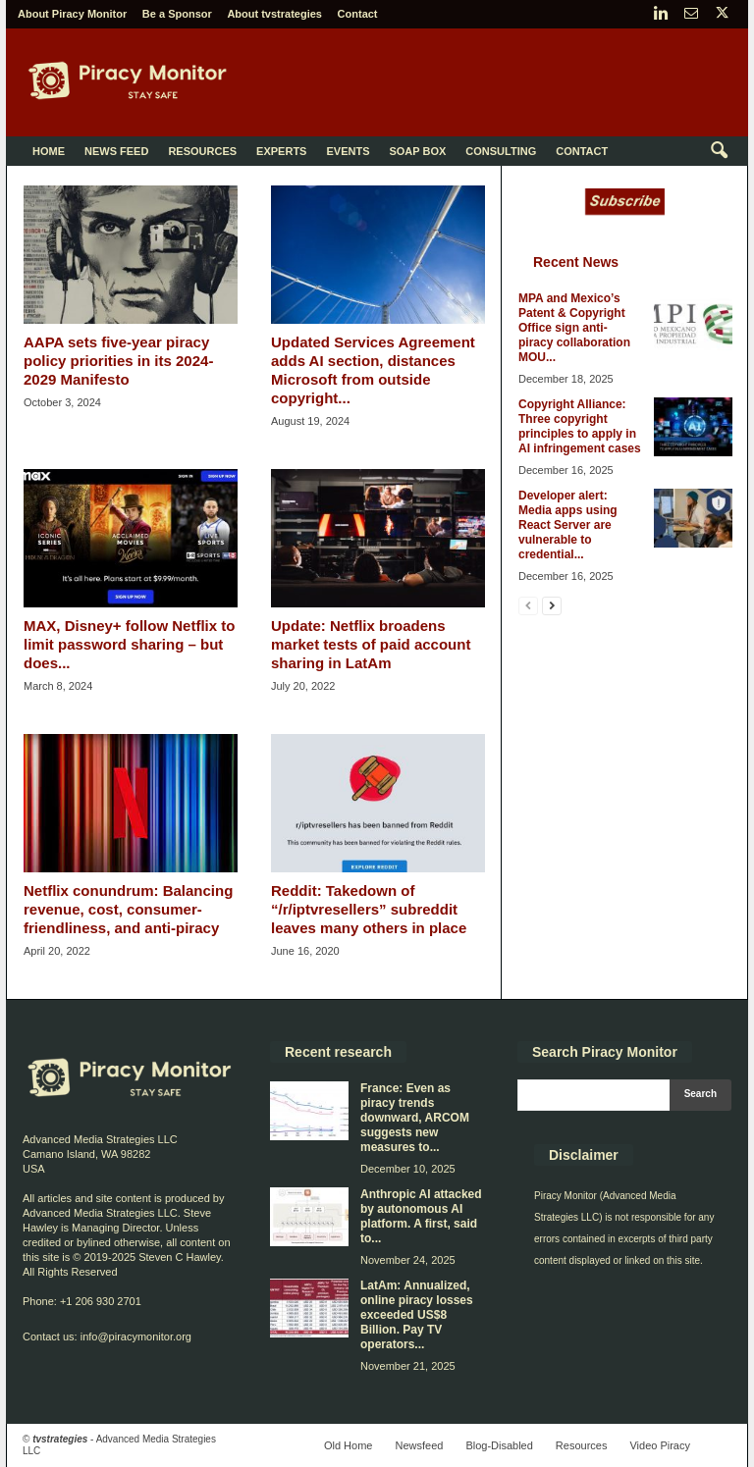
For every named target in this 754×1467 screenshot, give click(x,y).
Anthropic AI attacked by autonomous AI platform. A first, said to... (421, 1216)
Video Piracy (659, 1445)
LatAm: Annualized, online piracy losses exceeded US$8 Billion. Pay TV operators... (416, 1315)
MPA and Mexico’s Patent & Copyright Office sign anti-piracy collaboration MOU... (574, 327)
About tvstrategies (274, 14)
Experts (281, 151)
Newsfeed (419, 1445)
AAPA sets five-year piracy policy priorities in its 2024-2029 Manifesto (118, 361)
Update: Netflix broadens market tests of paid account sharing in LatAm (370, 644)
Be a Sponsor (177, 14)
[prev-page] (528, 605)
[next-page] (552, 605)
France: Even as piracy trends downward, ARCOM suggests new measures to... (414, 1117)
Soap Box (417, 151)
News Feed (116, 151)
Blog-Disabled (498, 1445)
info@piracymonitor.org (136, 1336)
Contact (358, 14)
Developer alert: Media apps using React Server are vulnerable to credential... (568, 525)
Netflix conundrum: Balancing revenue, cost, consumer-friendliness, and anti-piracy (128, 909)
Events (347, 151)
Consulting (500, 151)
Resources (202, 151)
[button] (718, 151)
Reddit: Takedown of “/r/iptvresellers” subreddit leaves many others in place (368, 909)
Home (48, 151)
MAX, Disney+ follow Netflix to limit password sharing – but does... (129, 644)
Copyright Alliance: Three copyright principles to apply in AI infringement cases (579, 426)
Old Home (348, 1445)
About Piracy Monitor (72, 14)
